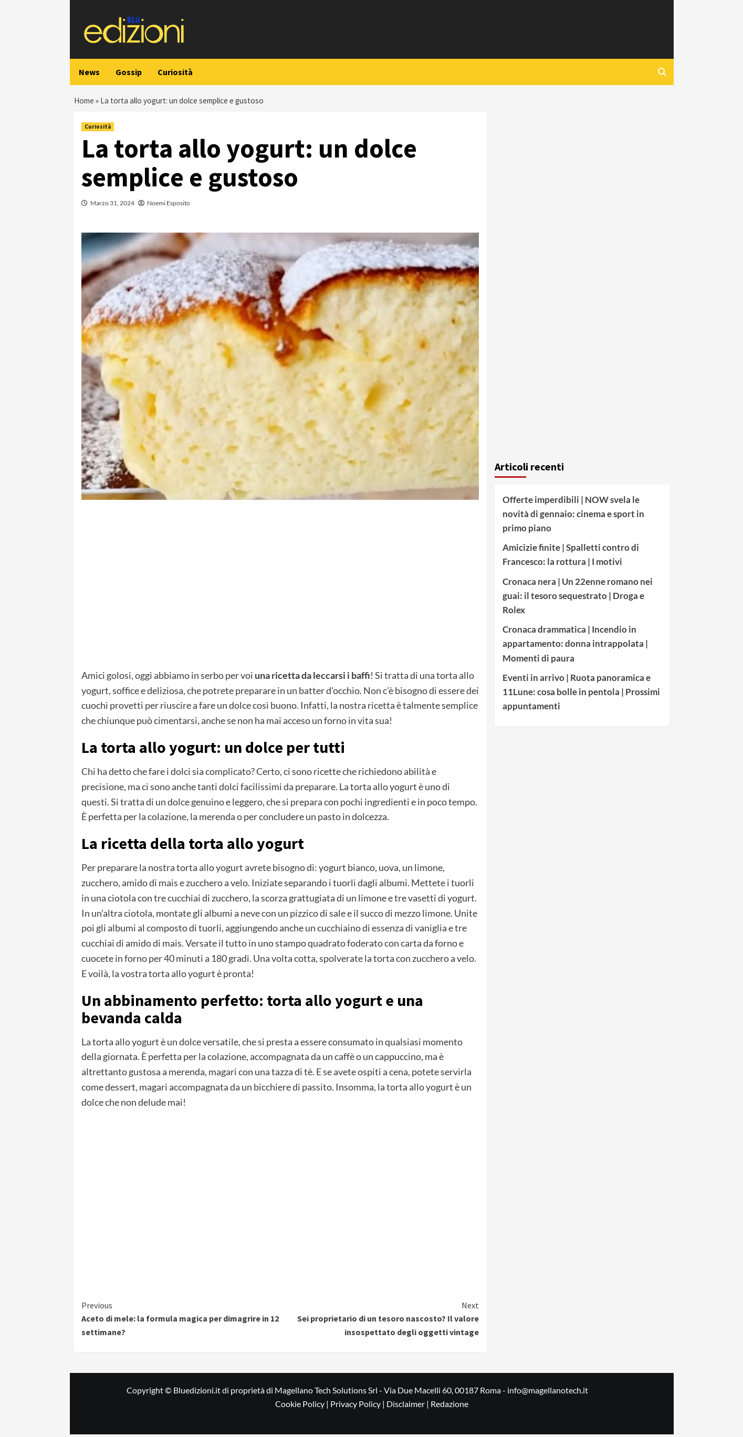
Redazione (449, 1406)
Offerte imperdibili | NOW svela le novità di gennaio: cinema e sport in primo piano (573, 516)
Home (85, 102)
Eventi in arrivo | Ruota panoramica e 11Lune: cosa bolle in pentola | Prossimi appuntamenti (581, 694)
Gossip (129, 72)
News (89, 72)
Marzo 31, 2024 (112, 205)
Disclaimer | (408, 1406)
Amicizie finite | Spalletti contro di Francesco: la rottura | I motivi (571, 557)
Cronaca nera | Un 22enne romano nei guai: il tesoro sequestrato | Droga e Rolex (578, 598)
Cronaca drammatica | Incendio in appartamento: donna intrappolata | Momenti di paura (575, 646)
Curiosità (175, 72)
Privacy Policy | (358, 1406)
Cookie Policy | (302, 1406)
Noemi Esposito (168, 205)
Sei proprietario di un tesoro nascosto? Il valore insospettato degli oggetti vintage (379, 1321)
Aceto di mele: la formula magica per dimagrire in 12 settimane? (180, 1321)
